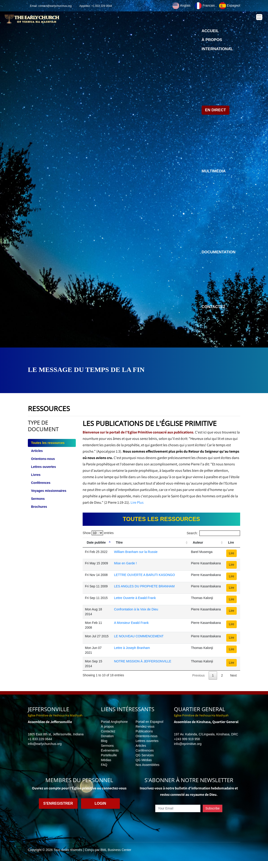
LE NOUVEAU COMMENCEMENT (139, 636)
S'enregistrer (58, 803)
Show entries (98, 532)
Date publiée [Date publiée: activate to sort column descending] (96, 542)
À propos (212, 40)
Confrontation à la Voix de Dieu (136, 609)
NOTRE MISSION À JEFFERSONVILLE (142, 661)
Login (100, 803)
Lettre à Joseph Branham (132, 648)
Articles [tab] (37, 451)
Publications (144, 731)
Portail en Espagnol (149, 722)
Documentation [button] (219, 252)
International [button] (217, 49)
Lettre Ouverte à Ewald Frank (135, 598)
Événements (110, 750)
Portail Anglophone (114, 722)
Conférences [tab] (40, 483)
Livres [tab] (35, 475)
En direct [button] (215, 110)
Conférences (145, 750)
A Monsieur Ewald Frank (131, 623)
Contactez (108, 731)
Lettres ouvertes (147, 741)
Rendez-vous (145, 726)
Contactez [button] (213, 307)
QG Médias (144, 760)
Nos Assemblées (147, 765)
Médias (106, 760)
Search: (213, 533)
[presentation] (188, 823)
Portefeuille (109, 755)
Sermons (107, 745)
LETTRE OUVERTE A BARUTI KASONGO (144, 575)
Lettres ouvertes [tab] (43, 467)
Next (233, 675)
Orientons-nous (147, 736)
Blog (104, 741)
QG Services (145, 755)
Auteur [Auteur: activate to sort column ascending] (198, 542)
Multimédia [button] (214, 171)
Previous (198, 675)
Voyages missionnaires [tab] (48, 491)
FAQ (104, 765)
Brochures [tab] (39, 506)
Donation (107, 736)
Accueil (210, 32)
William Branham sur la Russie (136, 552)
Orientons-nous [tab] (43, 459)
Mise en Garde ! (125, 563)
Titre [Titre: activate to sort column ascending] (119, 542)
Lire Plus (137, 502)
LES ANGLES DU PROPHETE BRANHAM (144, 586)
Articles (141, 745)
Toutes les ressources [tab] (48, 443)
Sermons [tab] (38, 499)
